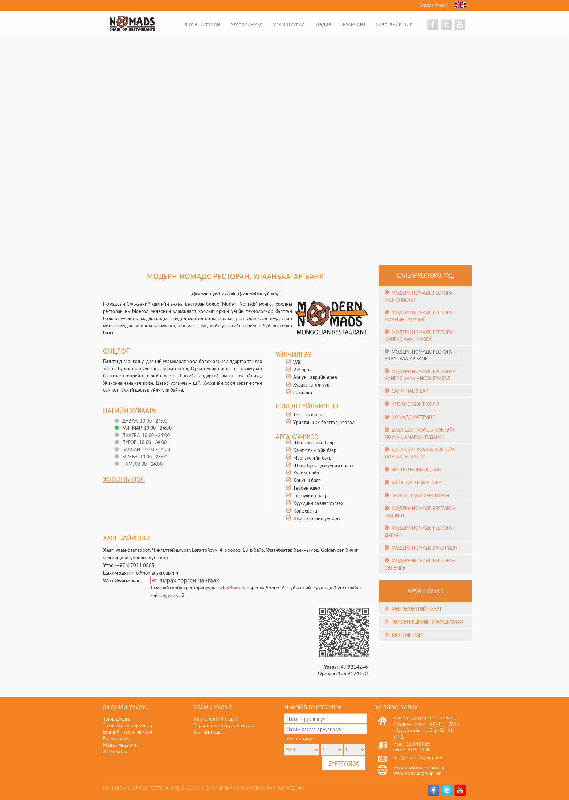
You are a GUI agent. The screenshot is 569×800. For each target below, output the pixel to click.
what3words (232, 588)
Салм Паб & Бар (410, 391)
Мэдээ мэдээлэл (121, 745)
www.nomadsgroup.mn (417, 773)
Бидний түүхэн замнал (127, 732)
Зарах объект (433, 5)
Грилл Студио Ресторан (420, 496)
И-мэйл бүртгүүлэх (313, 706)
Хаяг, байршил (394, 24)
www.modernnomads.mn (419, 767)
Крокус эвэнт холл (415, 404)
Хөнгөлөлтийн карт (417, 609)
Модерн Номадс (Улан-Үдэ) (424, 548)
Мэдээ (323, 24)
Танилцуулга (117, 719)
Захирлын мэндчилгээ (127, 725)
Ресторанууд (246, 24)
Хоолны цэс (124, 479)
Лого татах (115, 751)
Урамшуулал (289, 24)
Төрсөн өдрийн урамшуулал (427, 622)
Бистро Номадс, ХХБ (416, 469)
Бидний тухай (202, 24)
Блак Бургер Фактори (417, 482)
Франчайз (354, 24)
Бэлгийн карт (408, 635)
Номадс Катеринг (413, 417)
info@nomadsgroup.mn (154, 573)
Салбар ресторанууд (425, 275)
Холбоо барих (396, 706)
